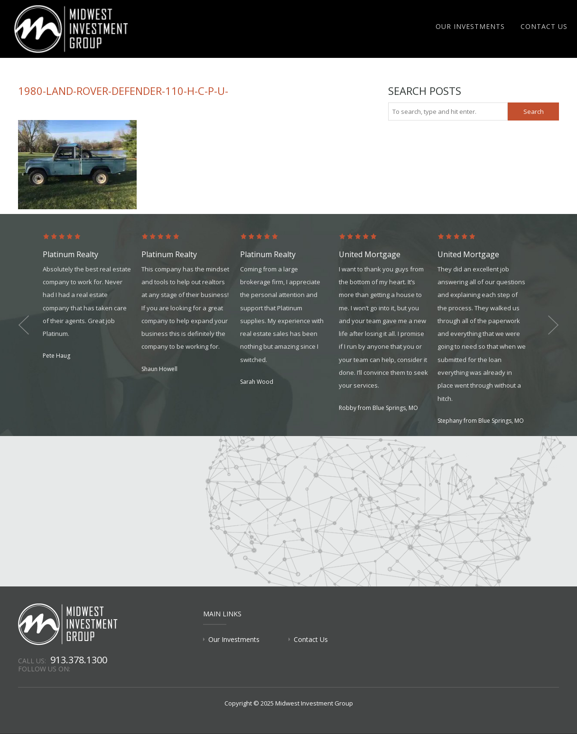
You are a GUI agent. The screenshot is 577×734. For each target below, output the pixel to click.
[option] (92, 297)
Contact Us (544, 26)
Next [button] (553, 325)
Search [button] (533, 111)
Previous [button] (23, 325)
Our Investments (470, 26)
